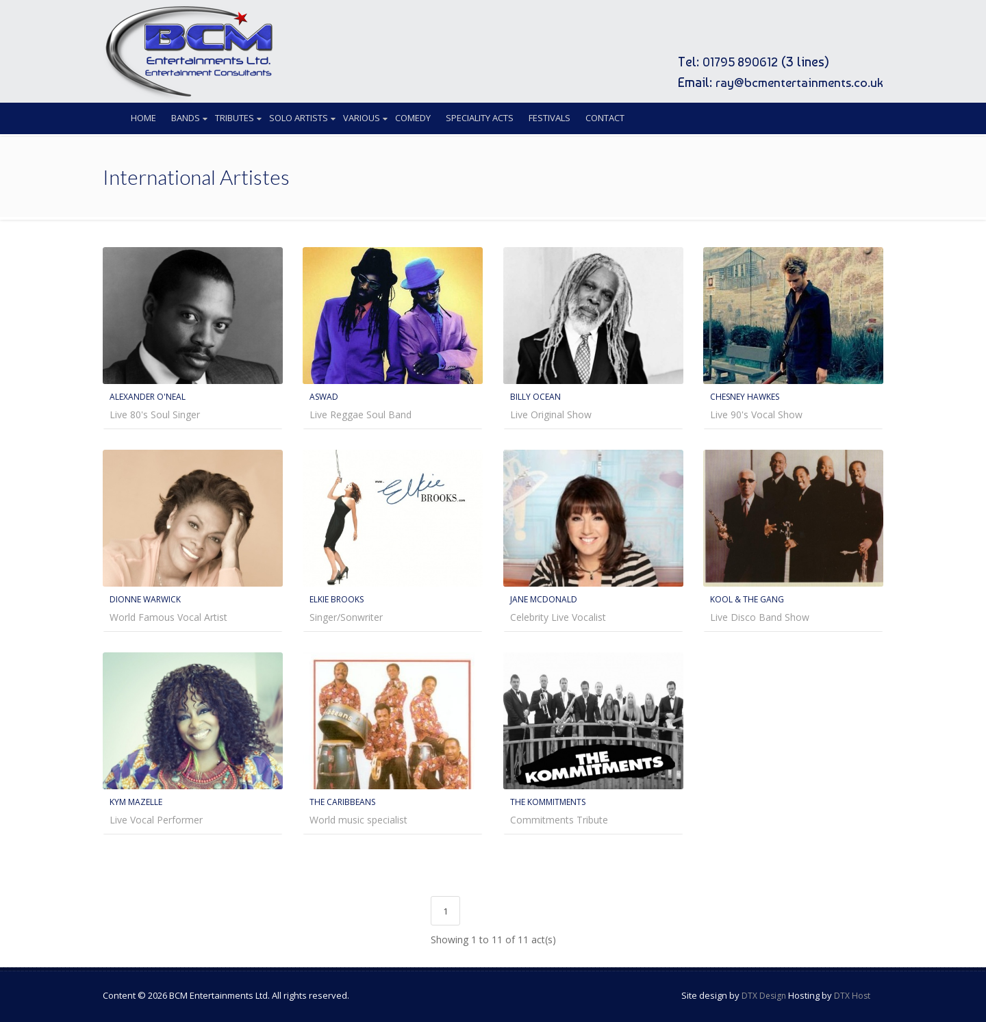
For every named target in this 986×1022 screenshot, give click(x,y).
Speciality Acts (480, 118)
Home (143, 118)
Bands (185, 118)
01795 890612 (734, 61)
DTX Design (764, 993)
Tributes (234, 118)
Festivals (549, 118)
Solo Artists (298, 118)
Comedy (413, 118)
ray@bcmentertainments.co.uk (795, 82)
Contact (604, 118)
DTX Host (852, 993)
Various (361, 118)
